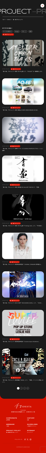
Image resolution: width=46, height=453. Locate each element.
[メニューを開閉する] (42, 6)
